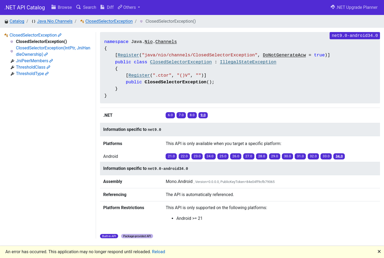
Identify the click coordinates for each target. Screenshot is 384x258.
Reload (158, 251)
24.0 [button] (210, 156)
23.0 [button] (197, 156)
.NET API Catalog (24, 7)
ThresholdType (32, 73)
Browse (61, 7)
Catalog (17, 21)
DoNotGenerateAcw (284, 55)
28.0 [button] (261, 156)
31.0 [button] (300, 156)
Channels (166, 41)
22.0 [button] (184, 156)
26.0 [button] (235, 156)
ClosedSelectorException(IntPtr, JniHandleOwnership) (53, 51)
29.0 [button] (274, 156)
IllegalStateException (248, 62)
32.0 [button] (313, 156)
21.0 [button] (171, 156)
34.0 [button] (339, 156)
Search (86, 7)
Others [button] (127, 7)
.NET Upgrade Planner (354, 7)
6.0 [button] (170, 115)
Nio (149, 41)
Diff (107, 7)
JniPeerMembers (34, 60)
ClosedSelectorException (109, 21)
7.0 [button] (181, 115)
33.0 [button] (326, 156)
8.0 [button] (192, 115)
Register (128, 55)
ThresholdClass (33, 67)
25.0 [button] (222, 156)
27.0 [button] (248, 156)
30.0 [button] (287, 156)
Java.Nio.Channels (55, 21)
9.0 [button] (203, 115)
